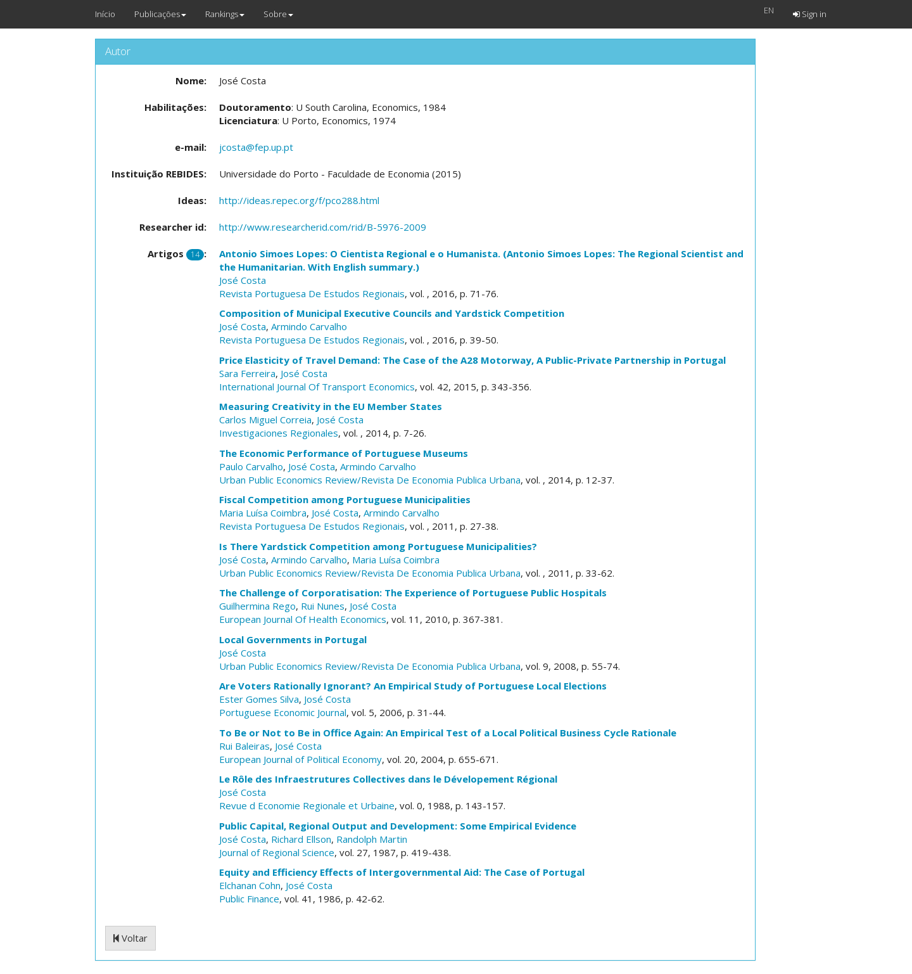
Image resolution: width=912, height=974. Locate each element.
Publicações (160, 14)
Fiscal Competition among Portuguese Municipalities (345, 499)
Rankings (224, 14)
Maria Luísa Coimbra (263, 512)
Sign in (809, 14)
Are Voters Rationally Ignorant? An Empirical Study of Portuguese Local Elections (413, 685)
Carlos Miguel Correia (265, 419)
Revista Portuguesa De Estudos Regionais (312, 293)
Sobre (278, 14)
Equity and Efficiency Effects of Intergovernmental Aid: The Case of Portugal (402, 872)
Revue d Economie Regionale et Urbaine (307, 805)
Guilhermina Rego (257, 605)
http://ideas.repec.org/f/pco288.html (299, 200)
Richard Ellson (301, 839)
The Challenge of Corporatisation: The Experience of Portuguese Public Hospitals (413, 592)
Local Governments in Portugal (293, 639)
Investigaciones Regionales (278, 432)
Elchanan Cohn (250, 885)
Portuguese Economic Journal (282, 712)
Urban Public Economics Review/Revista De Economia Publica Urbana (370, 479)
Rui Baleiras (244, 746)
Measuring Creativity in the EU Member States (330, 406)
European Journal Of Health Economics (302, 619)
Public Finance (249, 898)
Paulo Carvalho (251, 466)
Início (105, 14)
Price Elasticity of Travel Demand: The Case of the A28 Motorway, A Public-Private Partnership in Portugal (472, 360)
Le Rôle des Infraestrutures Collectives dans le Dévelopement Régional (388, 778)
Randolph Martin (371, 839)
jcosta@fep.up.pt (256, 147)
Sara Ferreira (247, 373)
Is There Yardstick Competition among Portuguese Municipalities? (378, 546)
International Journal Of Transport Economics (317, 386)
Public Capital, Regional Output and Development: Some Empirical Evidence (397, 825)
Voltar (130, 938)
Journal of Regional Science (276, 852)
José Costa (242, 280)
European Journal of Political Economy (300, 759)
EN (769, 10)
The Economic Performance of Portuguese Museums (343, 453)
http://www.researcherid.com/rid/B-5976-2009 (322, 227)
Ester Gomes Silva (259, 699)
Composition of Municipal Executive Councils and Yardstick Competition (391, 313)
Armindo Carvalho (309, 326)
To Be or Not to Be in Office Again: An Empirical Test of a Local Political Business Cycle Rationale (447, 732)
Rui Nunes (323, 605)
